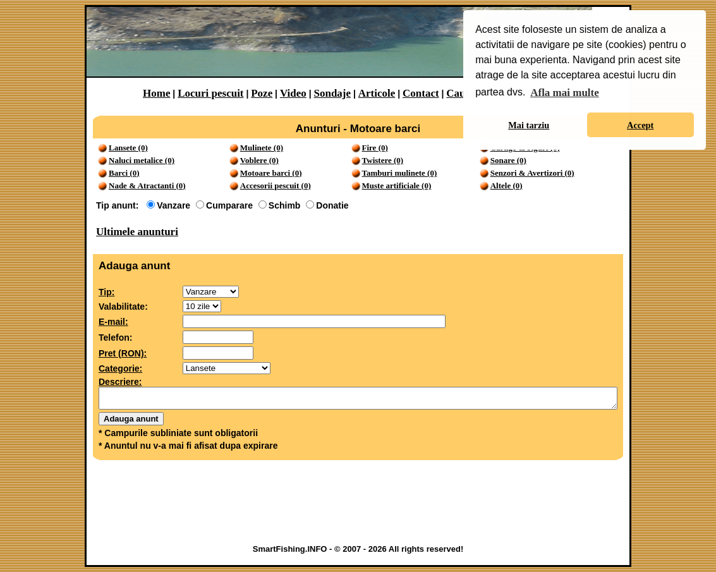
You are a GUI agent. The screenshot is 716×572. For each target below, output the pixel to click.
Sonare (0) (508, 160)
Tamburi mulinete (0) (399, 173)
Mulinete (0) (261, 147)
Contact (421, 93)
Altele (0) (506, 185)
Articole (377, 93)
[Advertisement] (358, 505)
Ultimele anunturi (137, 232)
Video (293, 93)
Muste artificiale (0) (397, 185)
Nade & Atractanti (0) (147, 185)
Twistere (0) (383, 160)
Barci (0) (124, 173)
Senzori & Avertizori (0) (532, 173)
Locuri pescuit (210, 93)
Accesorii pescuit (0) (275, 185)
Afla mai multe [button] (564, 93)
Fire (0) (375, 147)
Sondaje (332, 93)
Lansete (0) (128, 147)
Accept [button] (640, 125)
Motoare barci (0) (271, 173)
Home (156, 93)
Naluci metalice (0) (141, 160)
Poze (261, 93)
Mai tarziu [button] (528, 125)
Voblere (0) (259, 160)
